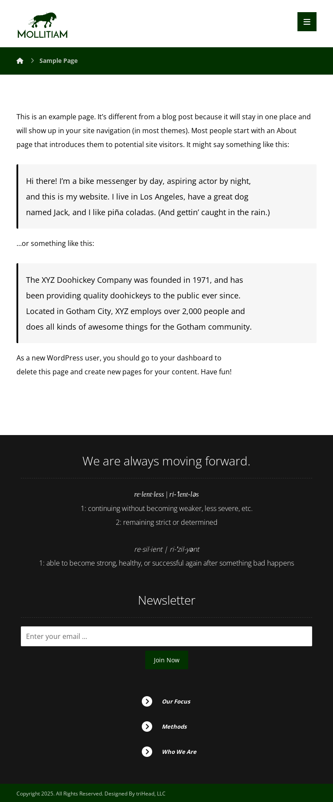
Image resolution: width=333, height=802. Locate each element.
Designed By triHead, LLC (135, 793)
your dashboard (186, 358)
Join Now (167, 660)
